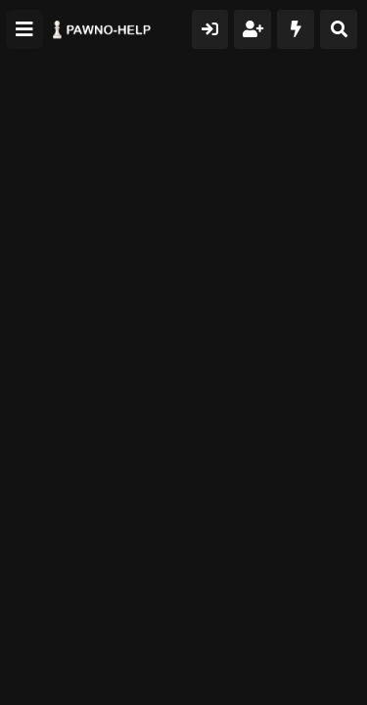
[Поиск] (338, 29)
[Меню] (24, 29)
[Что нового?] (295, 29)
